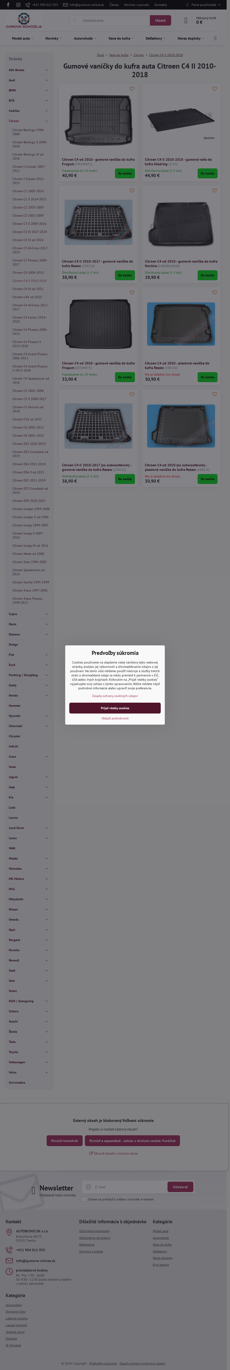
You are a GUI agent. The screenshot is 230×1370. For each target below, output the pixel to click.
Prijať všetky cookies (115, 708)
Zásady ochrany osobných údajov (115, 696)
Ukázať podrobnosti (115, 718)
